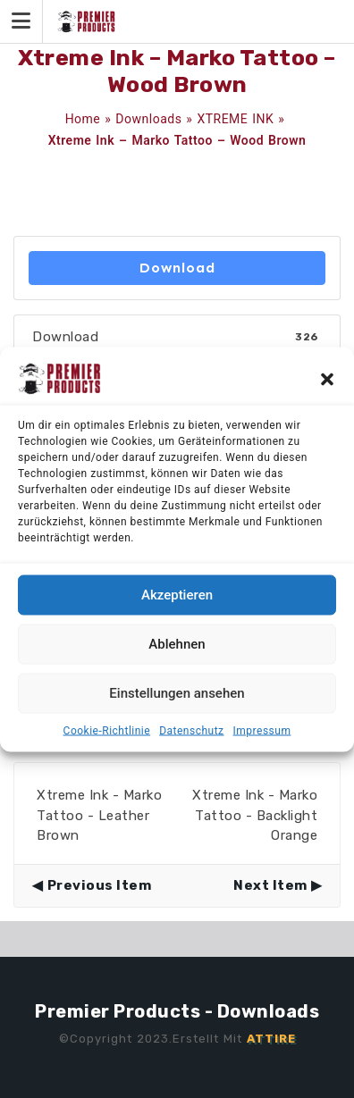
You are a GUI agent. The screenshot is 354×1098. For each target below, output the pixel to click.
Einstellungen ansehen (176, 693)
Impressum (262, 730)
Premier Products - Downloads (177, 1011)
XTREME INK (235, 119)
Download (177, 267)
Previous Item (99, 885)
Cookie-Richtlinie (107, 730)
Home (83, 119)
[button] (327, 378)
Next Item (270, 885)
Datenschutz (191, 730)
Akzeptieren (177, 595)
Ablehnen (176, 644)
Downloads (148, 119)
